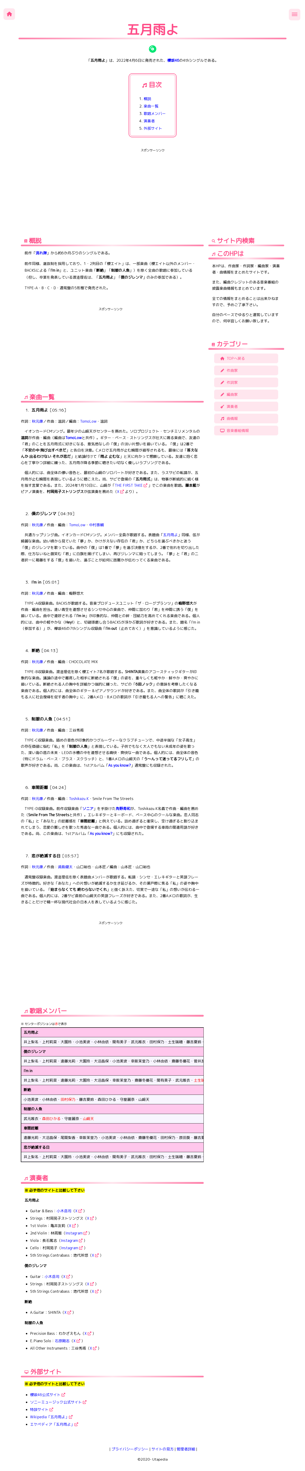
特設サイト (41, 1409)
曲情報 (228, 418)
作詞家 (228, 382)
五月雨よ (170, 534)
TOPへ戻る (232, 358)
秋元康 (37, 421)
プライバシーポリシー (130, 1449)
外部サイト (153, 128)
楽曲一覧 (151, 106)
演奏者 (149, 120)
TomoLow (88, 421)
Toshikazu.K (79, 798)
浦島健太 (65, 866)
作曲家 (228, 370)
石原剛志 (62, 1340)
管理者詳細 (186, 1449)
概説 (147, 98)
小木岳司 (64, 1210)
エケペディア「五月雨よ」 (54, 1424)
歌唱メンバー (155, 113)
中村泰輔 (96, 524)
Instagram (76, 1233)
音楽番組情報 (234, 430)
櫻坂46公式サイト (47, 1394)
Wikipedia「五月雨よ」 (51, 1416)
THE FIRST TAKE (131, 485)
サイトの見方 (163, 1449)
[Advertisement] (152, 186)
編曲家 (228, 394)
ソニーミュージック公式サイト (58, 1402)
